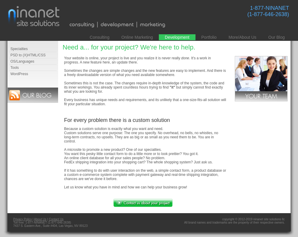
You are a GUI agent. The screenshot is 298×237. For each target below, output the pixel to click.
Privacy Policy (22, 219)
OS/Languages (22, 61)
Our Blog (276, 37)
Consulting (99, 37)
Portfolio (209, 37)
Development (177, 37)
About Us (40, 219)
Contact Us (56, 219)
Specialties (19, 49)
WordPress (19, 74)
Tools (14, 68)
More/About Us (242, 37)
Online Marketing (137, 37)
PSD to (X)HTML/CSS (28, 55)
